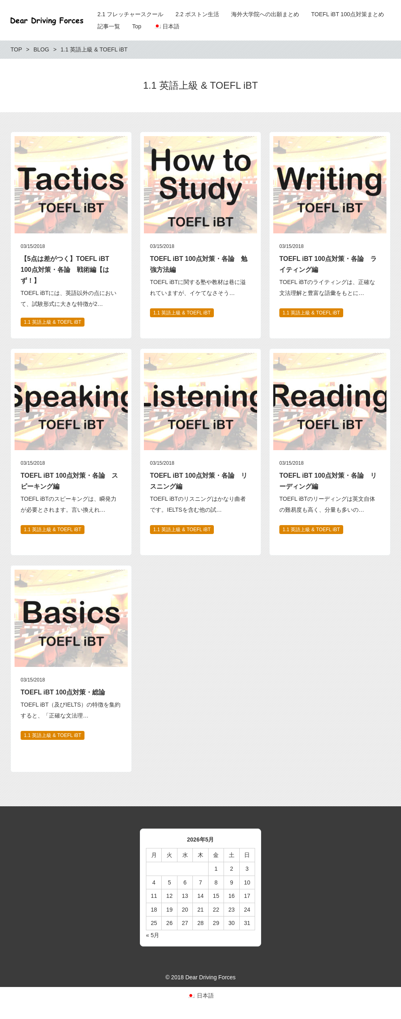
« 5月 (152, 935)
